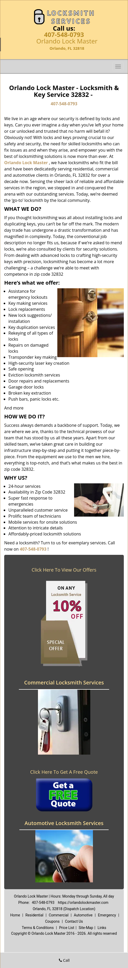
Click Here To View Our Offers (64, 570)
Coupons (52, 921)
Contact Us (74, 921)
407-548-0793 (64, 34)
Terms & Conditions (38, 928)
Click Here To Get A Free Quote (64, 772)
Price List (66, 928)
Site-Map (86, 928)
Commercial (58, 915)
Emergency (107, 915)
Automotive (83, 915)
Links (102, 928)
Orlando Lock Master (26, 162)
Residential (34, 915)
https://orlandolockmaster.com (83, 902)
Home (15, 915)
